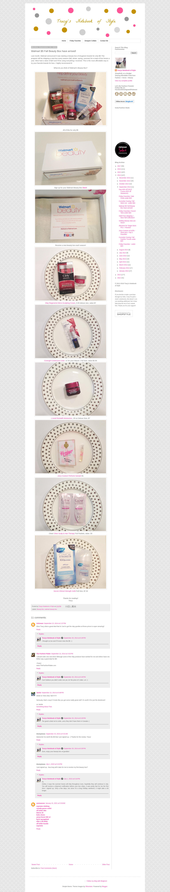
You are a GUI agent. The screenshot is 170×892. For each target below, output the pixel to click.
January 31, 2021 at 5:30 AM (55, 803)
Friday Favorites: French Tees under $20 (127, 212)
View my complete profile (123, 81)
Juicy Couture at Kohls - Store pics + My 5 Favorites (127, 232)
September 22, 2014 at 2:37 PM (55, 623)
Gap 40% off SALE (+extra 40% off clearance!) (125, 191)
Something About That (44, 707)
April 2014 (123, 262)
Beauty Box (40, 609)
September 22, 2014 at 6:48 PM (53, 693)
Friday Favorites (75, 41)
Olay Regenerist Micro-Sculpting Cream (60, 303)
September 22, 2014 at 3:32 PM (62, 654)
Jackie (38, 693)
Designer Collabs (90, 41)
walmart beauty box (51, 609)
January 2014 (124, 271)
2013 (119, 275)
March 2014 (123, 265)
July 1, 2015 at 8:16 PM (72, 779)
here (84, 188)
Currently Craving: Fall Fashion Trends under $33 (127, 239)
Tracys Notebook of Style (51, 638)
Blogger (104, 886)
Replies (41, 634)
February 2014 (124, 268)
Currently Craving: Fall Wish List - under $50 (127, 202)
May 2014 (122, 259)
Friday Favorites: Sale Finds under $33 (126, 197)
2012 (119, 278)
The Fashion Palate (43, 654)
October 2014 (124, 184)
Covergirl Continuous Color (54, 361)
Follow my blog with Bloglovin (97, 881)
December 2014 (125, 178)
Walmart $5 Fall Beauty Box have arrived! (127, 207)
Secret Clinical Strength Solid (65, 591)
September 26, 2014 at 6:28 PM (75, 638)
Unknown (39, 623)
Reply (38, 629)
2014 (119, 175)
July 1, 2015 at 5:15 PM (54, 764)
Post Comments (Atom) (49, 868)
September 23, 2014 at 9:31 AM (57, 734)
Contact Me (104, 41)
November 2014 (125, 181)
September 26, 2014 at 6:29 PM (75, 677)
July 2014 (122, 253)
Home (64, 41)
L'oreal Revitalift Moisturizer (61, 418)
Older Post (106, 864)
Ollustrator (89, 886)
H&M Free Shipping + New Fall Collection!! (127, 217)
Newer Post (36, 864)
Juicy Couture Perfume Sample (69, 476)
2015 (119, 172)
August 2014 (123, 250)
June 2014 (123, 256)
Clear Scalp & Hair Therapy (64, 533)
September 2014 (125, 187)
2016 (119, 169)
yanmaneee (40, 803)
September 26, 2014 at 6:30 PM (75, 748)
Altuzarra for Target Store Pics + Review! (127, 226)
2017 (119, 166)
